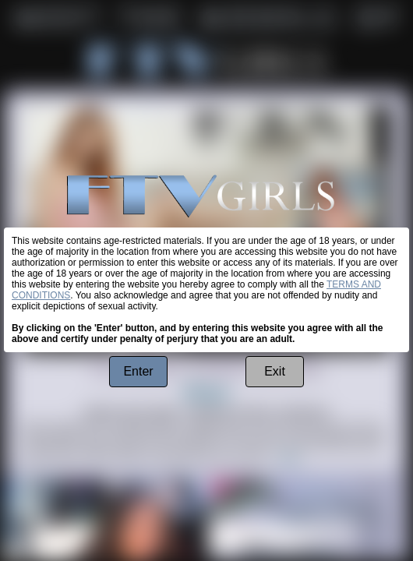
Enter (138, 371)
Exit (274, 371)
